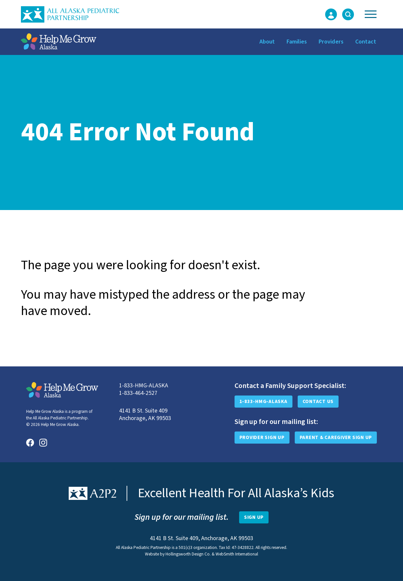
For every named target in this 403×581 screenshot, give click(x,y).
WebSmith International (237, 554)
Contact (365, 42)
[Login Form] (331, 14)
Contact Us (318, 401)
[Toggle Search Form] (348, 14)
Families (297, 42)
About (267, 42)
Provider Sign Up (262, 437)
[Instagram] (43, 443)
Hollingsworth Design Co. (188, 554)
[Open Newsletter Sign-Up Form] (254, 517)
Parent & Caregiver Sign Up (336, 437)
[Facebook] (30, 443)
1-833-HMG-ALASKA (263, 401)
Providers (331, 42)
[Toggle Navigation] (370, 14)
